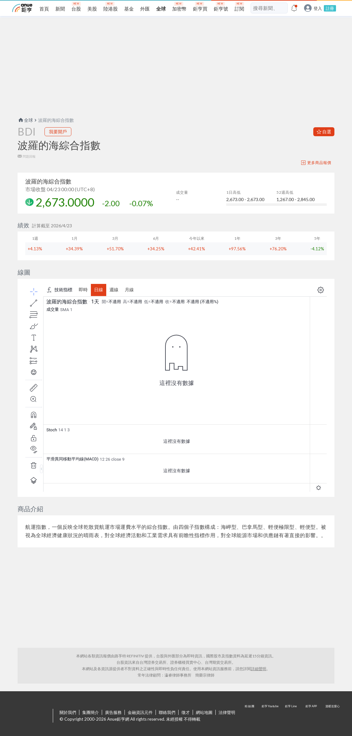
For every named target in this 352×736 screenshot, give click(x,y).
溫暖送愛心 (332, 716)
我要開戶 (58, 131)
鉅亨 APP (312, 716)
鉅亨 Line (291, 716)
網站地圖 (204, 712)
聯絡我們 (167, 712)
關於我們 (68, 712)
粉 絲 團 (250, 716)
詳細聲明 (258, 668)
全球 (25, 120)
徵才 (185, 712)
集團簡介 (90, 712)
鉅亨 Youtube (271, 716)
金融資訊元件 (140, 712)
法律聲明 (227, 712)
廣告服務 (113, 712)
